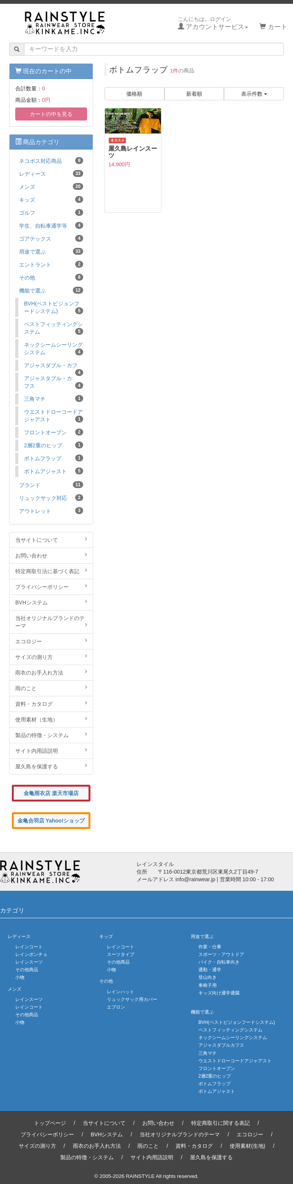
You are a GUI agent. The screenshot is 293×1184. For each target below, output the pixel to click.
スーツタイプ (120, 954)
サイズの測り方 (51, 656)
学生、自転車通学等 (51, 225)
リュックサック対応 (51, 497)
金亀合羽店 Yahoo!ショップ (51, 821)
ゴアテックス (51, 238)
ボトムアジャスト (53, 470)
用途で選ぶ (51, 251)
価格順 (134, 94)
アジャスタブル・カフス (53, 382)
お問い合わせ (51, 555)
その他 (51, 277)
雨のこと (51, 687)
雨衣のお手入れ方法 (51, 672)
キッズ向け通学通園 (219, 993)
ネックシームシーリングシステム (53, 348)
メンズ (51, 186)
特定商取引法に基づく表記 (51, 570)
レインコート (29, 946)
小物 (19, 977)
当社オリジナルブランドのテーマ (51, 622)
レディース (51, 173)
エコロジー (51, 641)
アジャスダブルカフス (221, 1045)
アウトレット (51, 510)
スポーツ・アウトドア (221, 954)
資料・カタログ (51, 703)
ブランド (51, 484)
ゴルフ (51, 212)
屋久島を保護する (51, 766)
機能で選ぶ (51, 290)
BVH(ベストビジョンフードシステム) (53, 307)
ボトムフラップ (53, 458)
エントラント (51, 264)
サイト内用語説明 (51, 750)
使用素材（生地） (51, 719)
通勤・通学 (209, 969)
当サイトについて (51, 539)
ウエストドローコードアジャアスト (53, 416)
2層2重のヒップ (53, 445)
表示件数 (254, 94)
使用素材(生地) (247, 1146)
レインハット (120, 991)
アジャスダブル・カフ (53, 366)
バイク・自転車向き (219, 962)
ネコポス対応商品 (51, 160)
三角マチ (53, 398)
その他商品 (26, 969)
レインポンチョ (31, 954)
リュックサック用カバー (132, 999)
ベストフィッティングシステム (53, 328)
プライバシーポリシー (51, 586)
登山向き (207, 977)
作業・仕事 (209, 946)
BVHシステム (51, 602)
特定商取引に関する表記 (220, 1123)
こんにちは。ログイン (213, 23)
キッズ (51, 199)
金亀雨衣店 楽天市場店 (51, 793)
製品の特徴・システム (51, 734)
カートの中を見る (51, 114)
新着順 (194, 94)
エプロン (116, 1007)
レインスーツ (29, 962)
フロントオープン (53, 432)
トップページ (50, 1123)
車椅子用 (207, 985)
